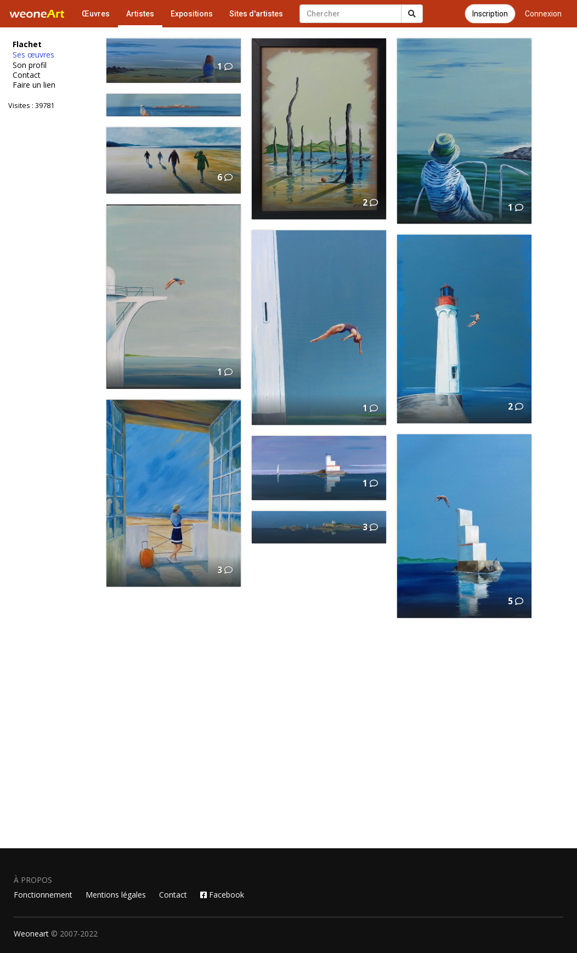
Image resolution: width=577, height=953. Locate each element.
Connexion (543, 13)
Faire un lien (34, 85)
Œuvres (96, 13)
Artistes (140, 13)
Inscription (490, 13)
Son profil (30, 65)
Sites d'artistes (256, 13)
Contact (27, 75)
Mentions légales (116, 894)
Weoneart (31, 933)
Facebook (222, 894)
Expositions (192, 13)
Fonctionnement (43, 894)
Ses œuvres (33, 55)
